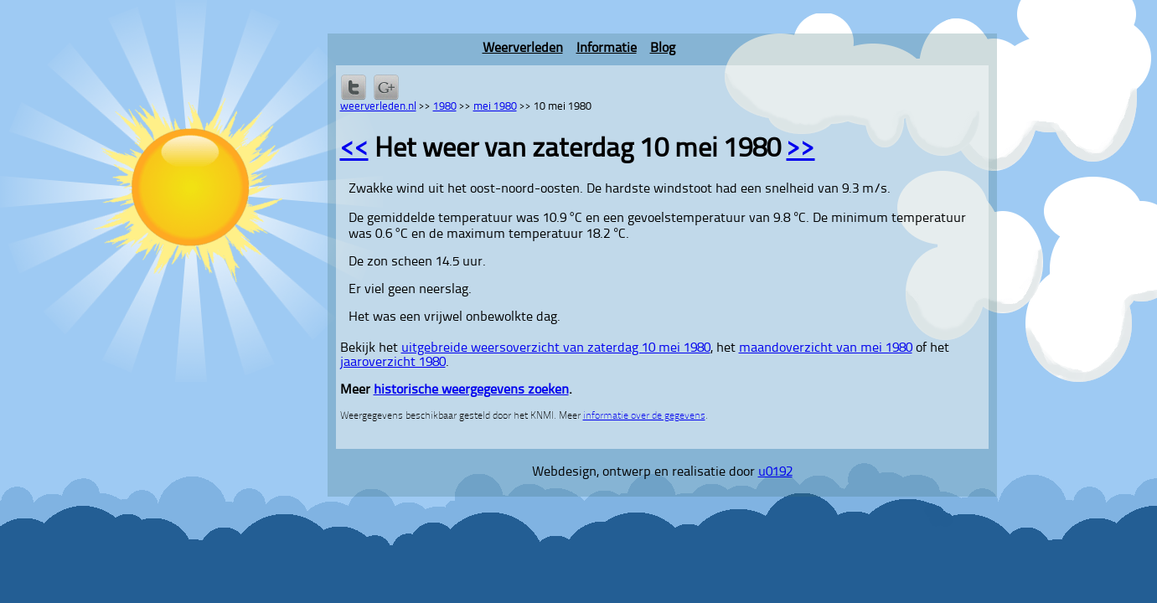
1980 (445, 106)
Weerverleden (523, 48)
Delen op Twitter (353, 87)
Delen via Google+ (386, 87)
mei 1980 (495, 106)
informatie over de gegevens (644, 416)
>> (801, 150)
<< (354, 150)
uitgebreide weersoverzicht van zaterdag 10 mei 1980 (555, 348)
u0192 (775, 472)
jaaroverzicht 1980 (393, 362)
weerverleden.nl (378, 106)
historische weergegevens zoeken (471, 390)
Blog (662, 48)
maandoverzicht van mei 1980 (825, 348)
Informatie (606, 48)
